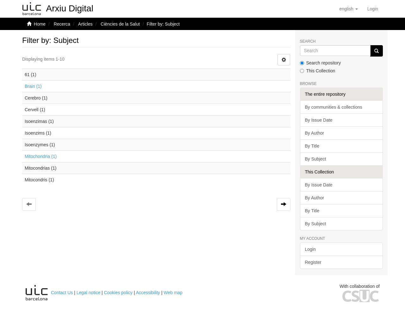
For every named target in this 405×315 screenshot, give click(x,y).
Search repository (320, 62)
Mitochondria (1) (41, 156)
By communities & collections (333, 107)
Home (40, 24)
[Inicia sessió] (373, 9)
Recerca (62, 24)
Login (310, 249)
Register (313, 262)
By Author (314, 133)
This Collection (317, 70)
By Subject (315, 158)
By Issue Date (319, 120)
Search (308, 41)
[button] (348, 9)
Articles (85, 24)
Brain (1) (33, 86)
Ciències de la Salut (120, 24)
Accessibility (148, 292)
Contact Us (62, 292)
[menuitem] (373, 9)
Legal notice (89, 292)
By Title (312, 145)
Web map (173, 292)
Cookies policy (118, 292)
